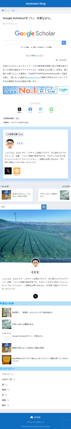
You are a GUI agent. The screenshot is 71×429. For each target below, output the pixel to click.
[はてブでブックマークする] (41, 110)
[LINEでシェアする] (51, 110)
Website (17, 175)
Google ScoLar (33, 77)
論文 (18, 118)
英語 (6, 400)
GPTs (14, 122)
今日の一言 (9, 379)
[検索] (43, 207)
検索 (21, 122)
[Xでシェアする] (20, 110)
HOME (35, 417)
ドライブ (8, 374)
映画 (6, 390)
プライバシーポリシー (35, 422)
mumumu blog (36, 3)
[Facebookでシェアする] (30, 110)
